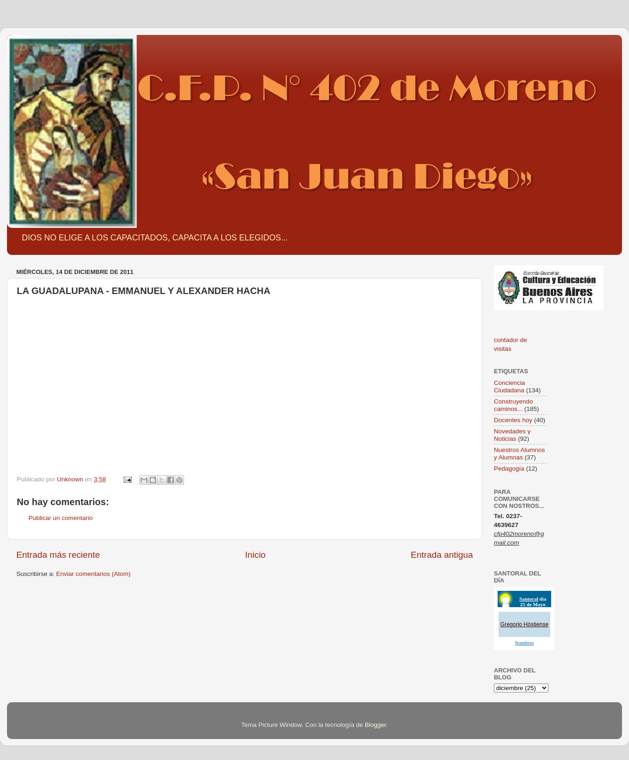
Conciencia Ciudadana (509, 386)
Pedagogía (509, 468)
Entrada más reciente (58, 555)
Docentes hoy (513, 420)
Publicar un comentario (60, 517)
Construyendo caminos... (513, 405)
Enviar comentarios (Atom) (93, 573)
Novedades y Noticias (512, 435)
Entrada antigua (442, 555)
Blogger (375, 724)
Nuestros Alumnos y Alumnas (519, 453)
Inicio (255, 555)
